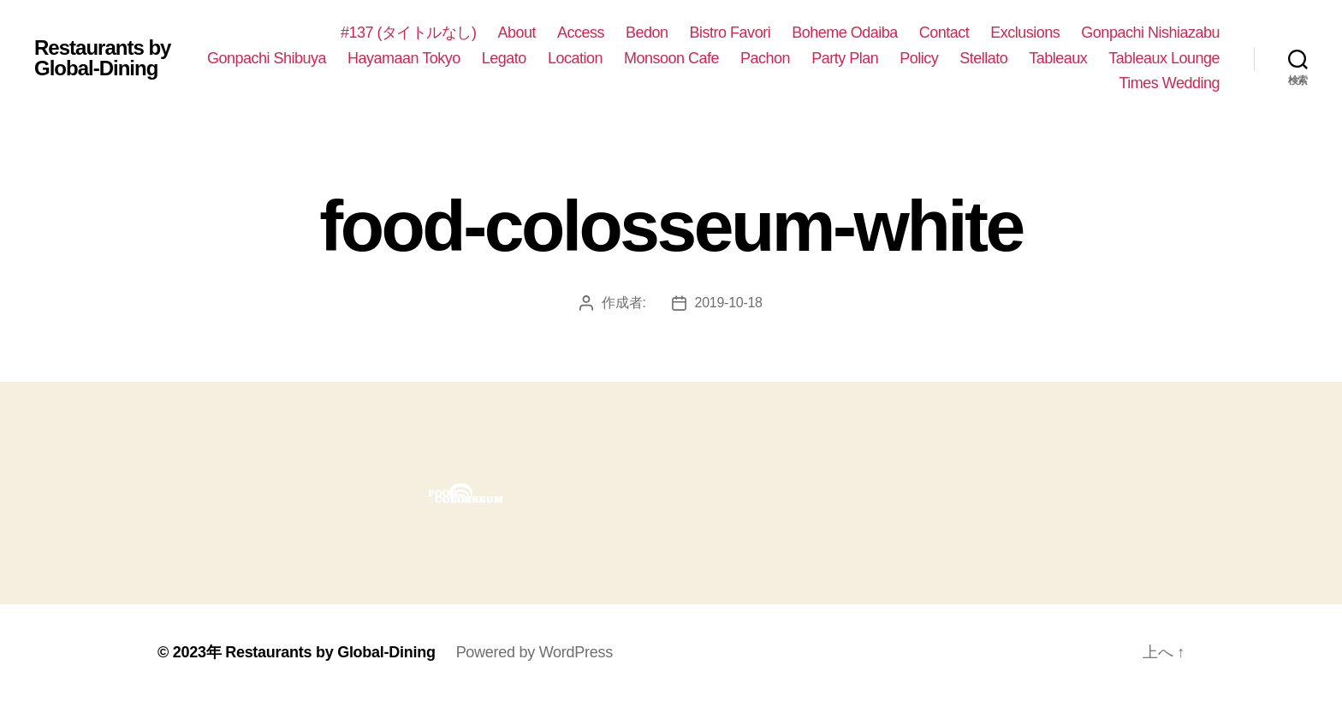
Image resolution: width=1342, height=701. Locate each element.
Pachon (765, 58)
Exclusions (1025, 32)
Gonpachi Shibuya (266, 58)
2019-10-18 (729, 302)
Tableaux (1058, 58)
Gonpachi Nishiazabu (1150, 32)
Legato (504, 58)
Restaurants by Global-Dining (102, 58)
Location (575, 58)
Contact (944, 32)
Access (580, 32)
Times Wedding (1169, 83)
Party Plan (844, 58)
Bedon (647, 32)
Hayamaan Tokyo (403, 58)
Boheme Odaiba (845, 32)
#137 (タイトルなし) (409, 32)
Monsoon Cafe (671, 58)
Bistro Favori (730, 32)
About (516, 32)
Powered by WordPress (534, 652)
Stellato (983, 58)
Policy (919, 58)
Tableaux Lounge (1164, 58)
